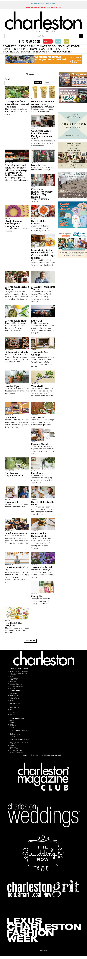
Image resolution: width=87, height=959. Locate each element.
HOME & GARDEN (41, 48)
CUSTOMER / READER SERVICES (18, 673)
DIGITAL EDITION (14, 678)
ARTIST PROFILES (14, 707)
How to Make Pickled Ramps (17, 288)
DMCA (46, 950)
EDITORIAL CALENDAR (16, 685)
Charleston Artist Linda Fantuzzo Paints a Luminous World (41, 134)
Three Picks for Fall (42, 567)
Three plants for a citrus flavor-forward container (17, 104)
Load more (30, 640)
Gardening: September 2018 (14, 474)
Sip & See (10, 417)
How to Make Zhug (15, 321)
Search (7, 79)
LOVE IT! (12, 727)
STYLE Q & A (13, 722)
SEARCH (38, 82)
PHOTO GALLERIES (15, 735)
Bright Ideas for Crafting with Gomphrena (14, 223)
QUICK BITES (13, 697)
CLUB (66, 41)
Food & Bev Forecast (16, 533)
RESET (47, 82)
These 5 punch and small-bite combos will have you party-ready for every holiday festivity (16, 170)
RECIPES (12, 700)
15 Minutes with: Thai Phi (17, 569)
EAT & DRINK (27, 46)
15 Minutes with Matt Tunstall (43, 288)
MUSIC (11, 709)
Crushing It (11, 502)
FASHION (12, 724)
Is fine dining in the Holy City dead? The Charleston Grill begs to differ (43, 254)
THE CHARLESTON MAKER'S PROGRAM (43, 3)
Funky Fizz (37, 596)
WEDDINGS (41, 51)
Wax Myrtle (37, 386)
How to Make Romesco (38, 222)
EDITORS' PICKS (14, 712)
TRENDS (12, 721)
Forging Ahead (39, 444)
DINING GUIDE (13, 694)
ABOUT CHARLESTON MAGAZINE (19, 671)
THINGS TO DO (46, 46)
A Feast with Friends (16, 352)
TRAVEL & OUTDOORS (16, 51)
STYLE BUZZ (13, 726)
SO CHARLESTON (69, 46)
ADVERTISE (13, 681)
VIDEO (11, 733)
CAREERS (12, 688)
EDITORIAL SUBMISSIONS (16, 686)
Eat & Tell (36, 321)
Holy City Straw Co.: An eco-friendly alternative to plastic (42, 104)
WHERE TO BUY (14, 683)
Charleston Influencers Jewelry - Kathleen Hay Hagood (42, 193)
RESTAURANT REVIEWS (16, 695)
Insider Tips (12, 386)
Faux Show (37, 473)
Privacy (41, 950)
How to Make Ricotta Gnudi (42, 503)
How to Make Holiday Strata (39, 535)
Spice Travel (38, 417)
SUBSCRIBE (48, 41)
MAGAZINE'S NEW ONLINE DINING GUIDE (43, 7)
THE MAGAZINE (61, 51)
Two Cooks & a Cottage (39, 353)
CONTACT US (13, 680)
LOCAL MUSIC (13, 736)
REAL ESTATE (62, 48)
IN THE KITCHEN (14, 699)
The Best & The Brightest (13, 624)
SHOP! (58, 41)
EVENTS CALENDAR (15, 706)
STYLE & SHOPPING (15, 48)
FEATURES (9, 46)
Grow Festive (38, 165)
